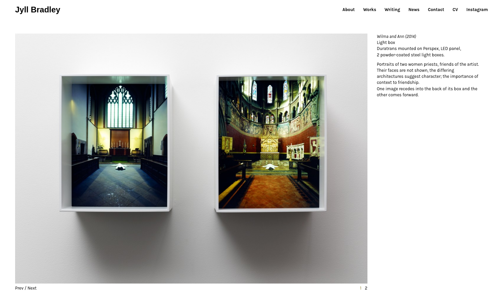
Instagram (477, 9)
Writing (392, 9)
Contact (436, 9)
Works (369, 9)
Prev (19, 288)
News (413, 9)
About (349, 9)
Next (32, 288)
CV (455, 9)
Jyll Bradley (37, 9)
